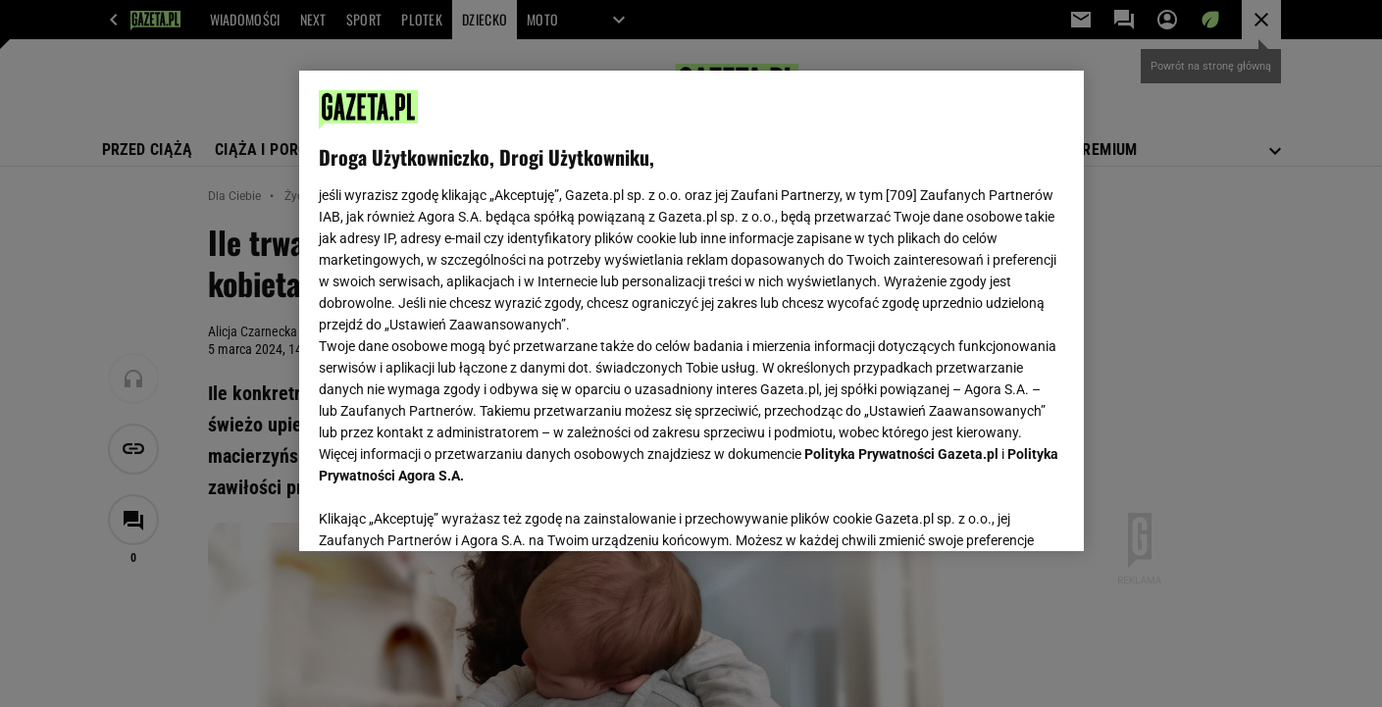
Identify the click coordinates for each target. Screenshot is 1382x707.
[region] (691, 311)
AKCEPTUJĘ (997, 513)
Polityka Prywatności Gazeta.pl (901, 454)
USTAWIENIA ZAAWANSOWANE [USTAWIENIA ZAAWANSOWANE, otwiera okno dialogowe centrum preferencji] (446, 512)
